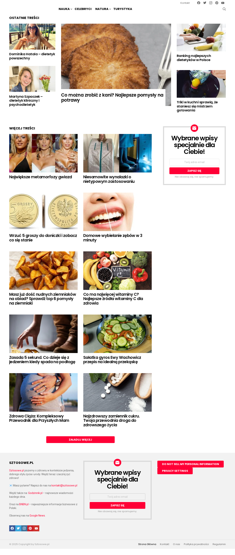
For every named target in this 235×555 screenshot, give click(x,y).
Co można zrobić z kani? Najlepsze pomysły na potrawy (112, 103)
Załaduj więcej (80, 446)
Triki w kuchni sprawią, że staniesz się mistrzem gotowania (197, 112)
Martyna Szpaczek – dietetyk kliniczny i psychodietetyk (26, 106)
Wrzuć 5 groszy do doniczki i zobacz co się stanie (43, 244)
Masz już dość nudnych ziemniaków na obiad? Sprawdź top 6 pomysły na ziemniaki (42, 305)
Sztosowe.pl (16, 476)
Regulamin (219, 550)
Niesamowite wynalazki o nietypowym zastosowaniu (109, 185)
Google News (37, 521)
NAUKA (64, 12)
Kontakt (185, 3)
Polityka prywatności (196, 550)
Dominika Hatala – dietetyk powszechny (32, 62)
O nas (176, 550)
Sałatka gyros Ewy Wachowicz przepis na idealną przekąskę (112, 366)
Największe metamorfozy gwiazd (40, 183)
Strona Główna (147, 550)
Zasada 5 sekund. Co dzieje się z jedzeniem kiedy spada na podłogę (42, 366)
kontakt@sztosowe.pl (64, 491)
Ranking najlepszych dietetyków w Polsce (194, 64)
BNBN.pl (24, 510)
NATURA (101, 12)
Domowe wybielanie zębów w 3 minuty (112, 244)
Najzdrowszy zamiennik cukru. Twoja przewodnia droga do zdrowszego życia (111, 427)
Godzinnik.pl (35, 499)
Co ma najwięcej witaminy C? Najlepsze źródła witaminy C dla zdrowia (113, 305)
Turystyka (122, 12)
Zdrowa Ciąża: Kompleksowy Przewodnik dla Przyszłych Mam (39, 424)
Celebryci (83, 12)
